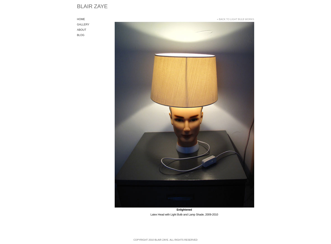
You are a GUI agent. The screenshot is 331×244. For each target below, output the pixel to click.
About (81, 29)
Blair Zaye (92, 6)
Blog (81, 35)
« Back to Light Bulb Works (235, 19)
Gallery (83, 24)
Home (81, 19)
